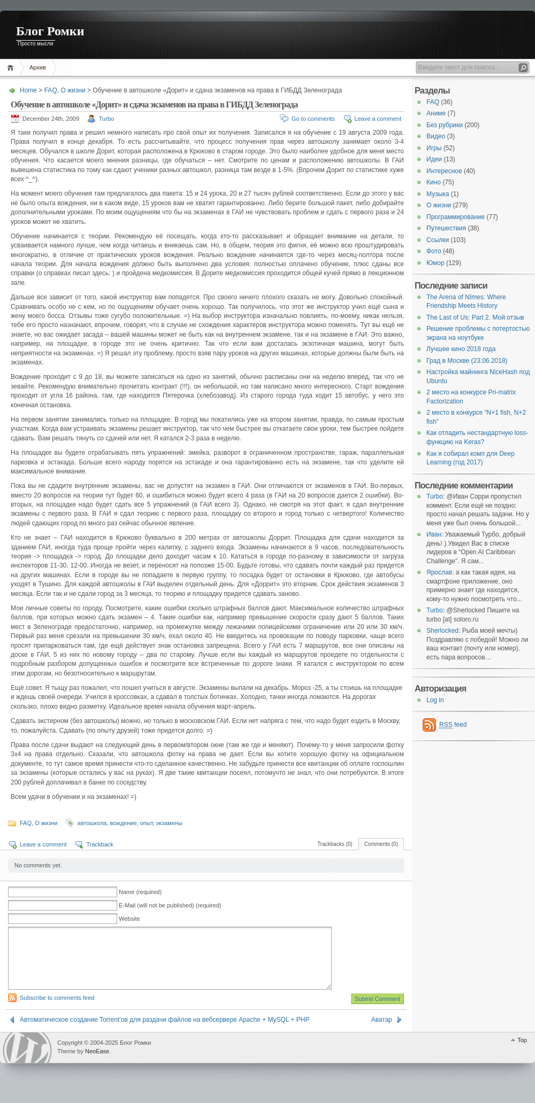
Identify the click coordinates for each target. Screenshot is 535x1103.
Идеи (434, 159)
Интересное (444, 171)
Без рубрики (444, 125)
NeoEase (97, 1064)
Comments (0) (381, 844)
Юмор (435, 263)
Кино (433, 182)
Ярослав (439, 572)
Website (129, 918)
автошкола (92, 823)
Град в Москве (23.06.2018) (467, 360)
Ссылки (437, 240)
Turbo (106, 118)
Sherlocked (442, 630)
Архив (37, 67)
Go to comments (313, 118)
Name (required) (140, 892)
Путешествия (446, 228)
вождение (123, 823)
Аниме (436, 113)
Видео (435, 136)
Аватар (381, 1032)
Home (12, 67)
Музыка (437, 194)
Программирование (455, 217)
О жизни (72, 90)
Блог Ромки (50, 31)
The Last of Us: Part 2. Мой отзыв (475, 317)
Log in (435, 700)
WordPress (27, 1060)
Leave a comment (378, 118)
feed (453, 725)
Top (522, 1053)
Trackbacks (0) (335, 844)
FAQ (50, 90)
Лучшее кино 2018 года (460, 349)
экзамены (169, 823)
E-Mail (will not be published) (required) (170, 905)
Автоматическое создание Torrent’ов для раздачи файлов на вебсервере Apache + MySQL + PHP (164, 1032)
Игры (433, 148)
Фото (433, 251)
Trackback (99, 844)
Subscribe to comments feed (57, 1010)
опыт (146, 823)
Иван (433, 534)
